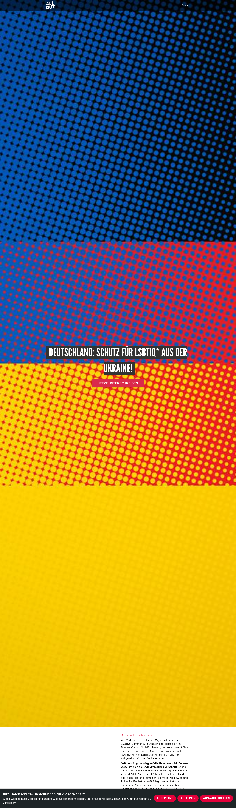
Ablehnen (188, 798)
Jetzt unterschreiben (118, 383)
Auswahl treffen (216, 798)
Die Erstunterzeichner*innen (137, 735)
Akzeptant (165, 798)
